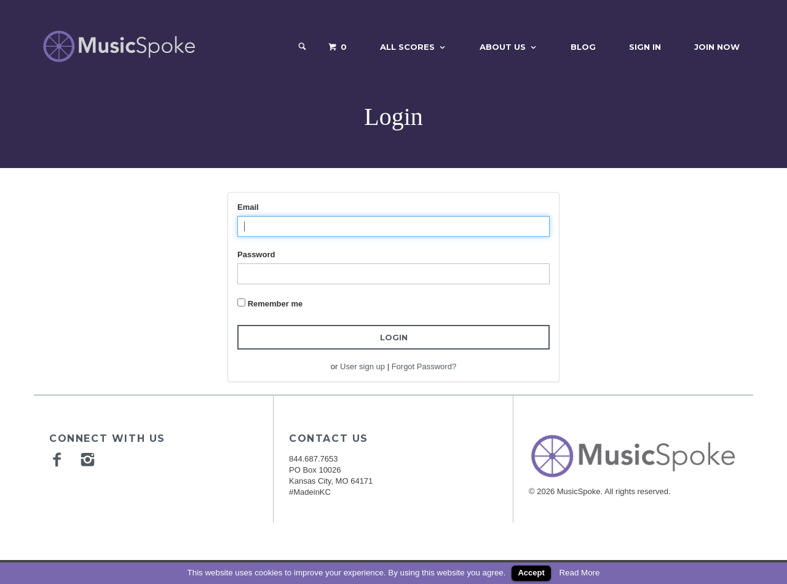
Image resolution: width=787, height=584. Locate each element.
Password (256, 254)
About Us (503, 47)
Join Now (717, 47)
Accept (531, 572)
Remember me (275, 303)
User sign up (362, 366)
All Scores (407, 47)
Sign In (645, 47)
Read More (579, 572)
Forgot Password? (424, 366)
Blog (583, 47)
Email (248, 207)
